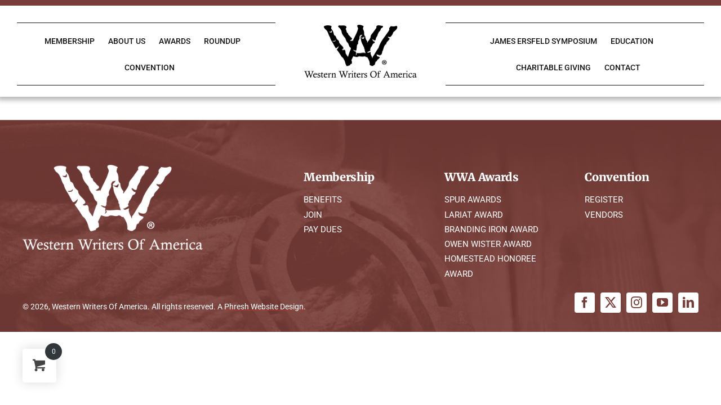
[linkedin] (688, 302)
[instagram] (636, 302)
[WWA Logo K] (360, 29)
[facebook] (585, 302)
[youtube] (662, 302)
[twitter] (610, 302)
